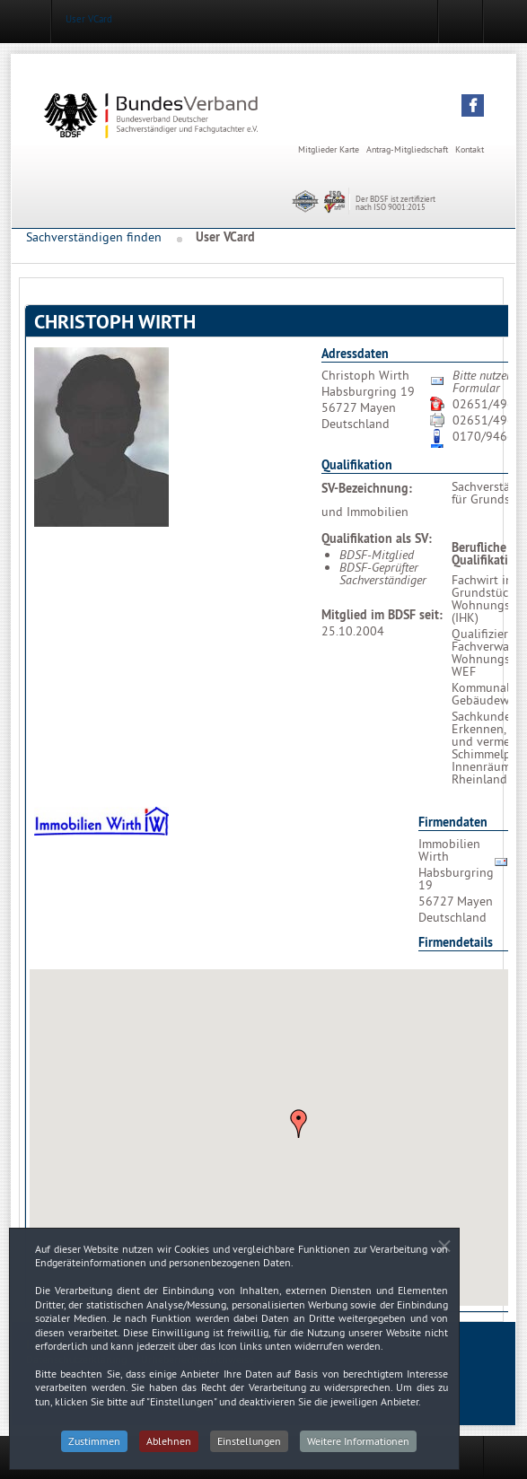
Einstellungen (249, 1450)
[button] (472, 105)
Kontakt (469, 149)
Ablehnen (168, 1450)
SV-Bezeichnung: (366, 488)
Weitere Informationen (358, 1450)
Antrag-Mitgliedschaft (407, 149)
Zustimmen (94, 1450)
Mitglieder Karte (328, 149)
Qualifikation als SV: (376, 538)
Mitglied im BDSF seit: (382, 615)
